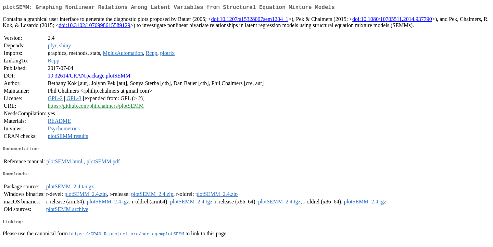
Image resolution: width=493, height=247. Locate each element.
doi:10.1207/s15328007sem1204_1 (249, 20)
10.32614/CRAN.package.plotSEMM (89, 77)
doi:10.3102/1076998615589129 (94, 27)
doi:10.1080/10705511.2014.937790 (392, 20)
